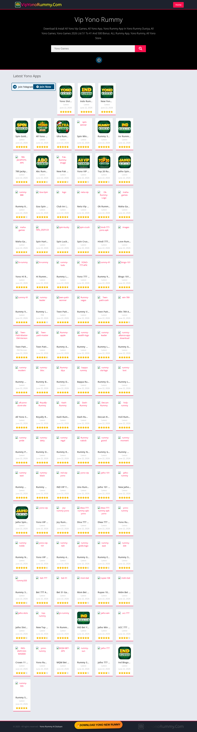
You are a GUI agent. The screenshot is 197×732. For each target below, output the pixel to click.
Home (178, 4)
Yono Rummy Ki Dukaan (51, 726)
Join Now (43, 86)
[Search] (98, 48)
